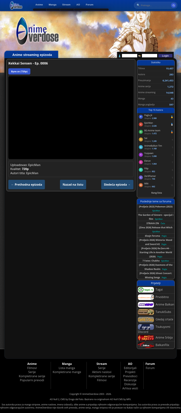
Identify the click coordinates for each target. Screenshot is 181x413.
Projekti (130, 372)
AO (78, 4)
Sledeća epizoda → (117, 185)
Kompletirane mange (67, 372)
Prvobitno (153, 297)
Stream (66, 4)
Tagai (150, 290)
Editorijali (130, 368)
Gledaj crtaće (155, 319)
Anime (39, 4)
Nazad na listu (73, 185)
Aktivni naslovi (101, 372)
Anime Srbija (155, 338)
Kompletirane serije (32, 376)
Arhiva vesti (130, 388)
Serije (32, 372)
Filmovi (32, 368)
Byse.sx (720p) (19, 71)
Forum (89, 4)
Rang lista (156, 192)
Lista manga (67, 368)
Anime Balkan (156, 304)
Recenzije (130, 380)
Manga (52, 4)
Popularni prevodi (32, 380)
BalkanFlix (153, 345)
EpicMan (34, 165)
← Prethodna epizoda (26, 185)
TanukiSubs (154, 312)
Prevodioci (130, 376)
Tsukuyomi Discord (154, 329)
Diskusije (130, 384)
